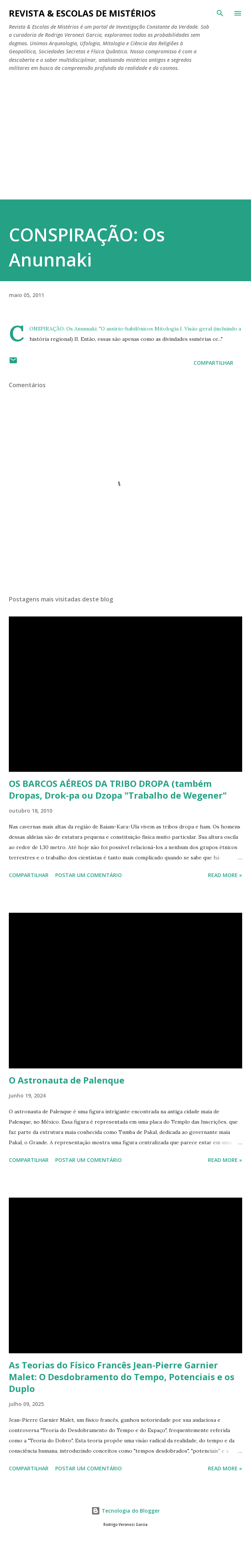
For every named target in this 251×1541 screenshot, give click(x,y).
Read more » (225, 875)
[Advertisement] (125, 144)
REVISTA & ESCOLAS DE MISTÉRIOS (82, 13)
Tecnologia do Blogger (125, 1510)
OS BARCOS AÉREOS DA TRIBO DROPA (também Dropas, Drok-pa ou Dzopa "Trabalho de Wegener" (118, 789)
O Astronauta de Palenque (66, 1080)
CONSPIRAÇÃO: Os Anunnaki (62, 328)
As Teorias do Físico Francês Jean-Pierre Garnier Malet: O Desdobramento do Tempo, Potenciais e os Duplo (121, 1377)
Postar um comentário (88, 875)
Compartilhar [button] (213, 362)
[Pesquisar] (220, 13)
